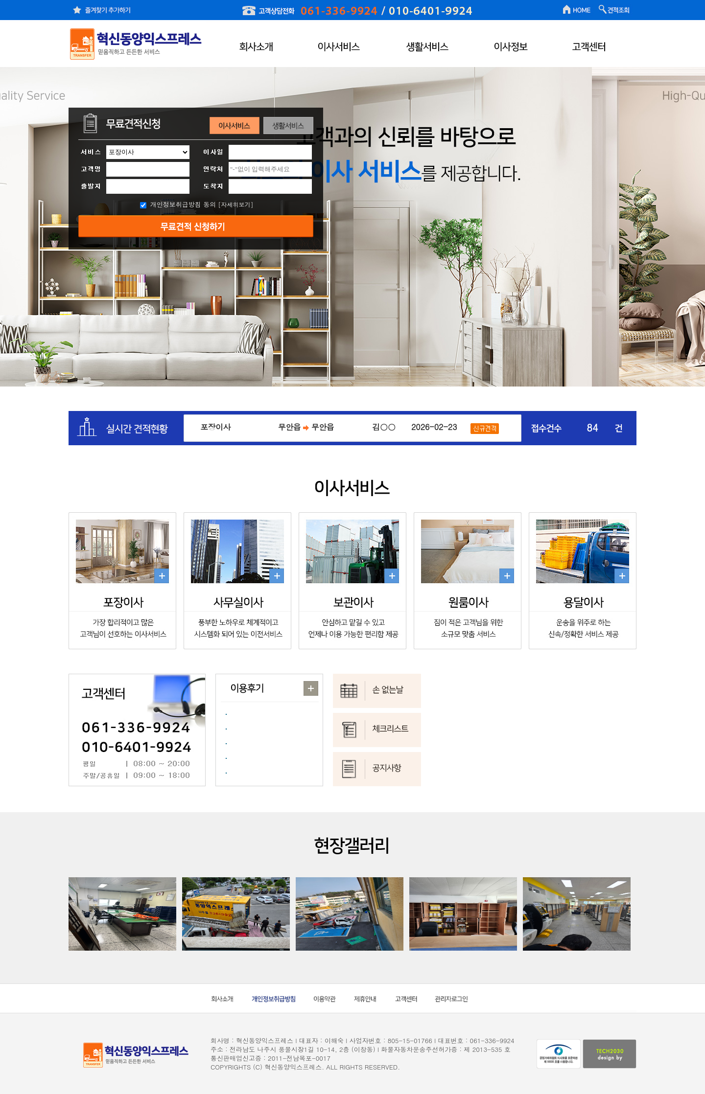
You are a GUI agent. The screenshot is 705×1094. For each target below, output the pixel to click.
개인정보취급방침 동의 (183, 204)
